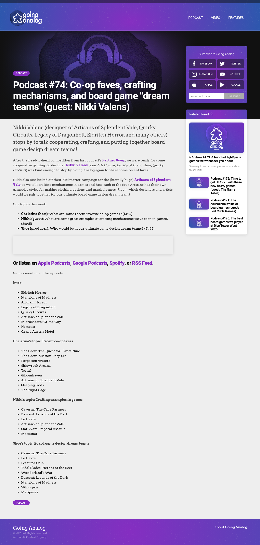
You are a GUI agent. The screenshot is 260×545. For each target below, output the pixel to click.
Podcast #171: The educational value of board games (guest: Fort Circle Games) (224, 204)
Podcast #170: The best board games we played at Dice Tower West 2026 (226, 222)
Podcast (21, 73)
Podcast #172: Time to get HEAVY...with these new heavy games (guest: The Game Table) (226, 184)
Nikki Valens (77, 165)
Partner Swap (113, 160)
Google (235, 83)
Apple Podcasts (54, 263)
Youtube (235, 72)
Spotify (117, 263)
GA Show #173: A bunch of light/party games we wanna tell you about (215, 157)
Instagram (205, 72)
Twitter (235, 61)
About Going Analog (230, 527)
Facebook (206, 61)
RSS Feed (142, 263)
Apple (208, 83)
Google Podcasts (90, 263)
